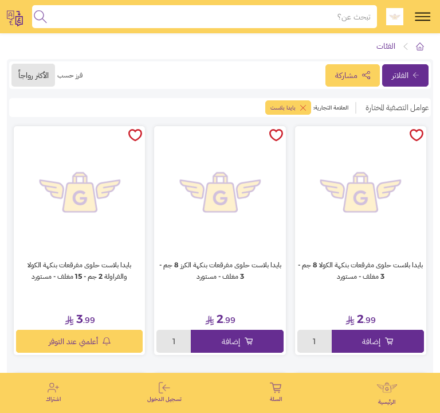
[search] (40, 17)
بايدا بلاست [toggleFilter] (288, 107)
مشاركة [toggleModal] (352, 75)
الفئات (385, 46)
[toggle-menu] (422, 16)
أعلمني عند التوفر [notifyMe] (80, 341)
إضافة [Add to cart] (377, 341)
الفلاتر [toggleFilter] (405, 75)
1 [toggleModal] (314, 341)
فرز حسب (69, 75)
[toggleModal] (15, 17)
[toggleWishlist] (416, 136)
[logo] (394, 16)
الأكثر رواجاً (33, 75)
